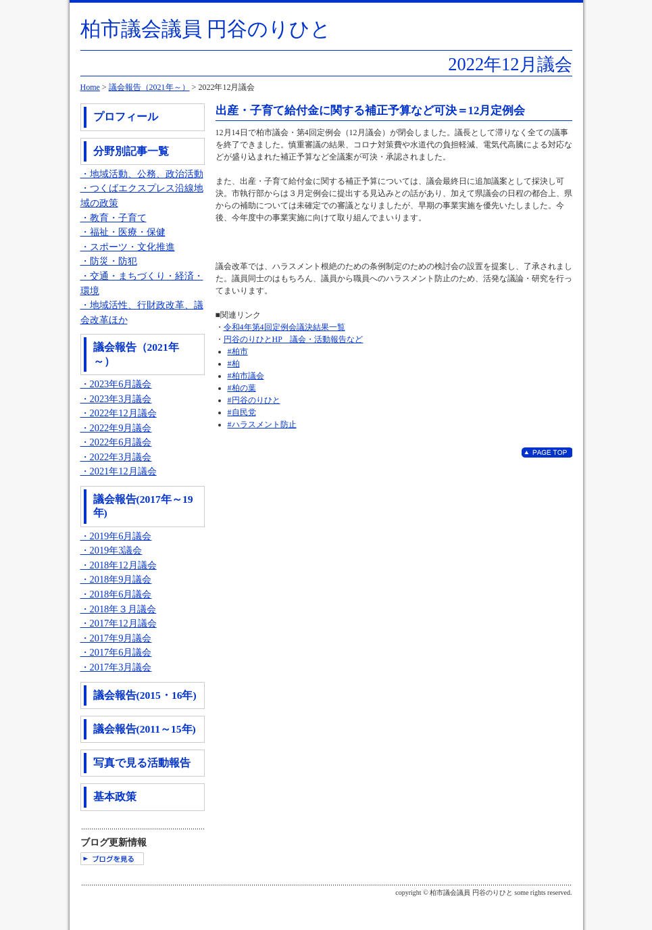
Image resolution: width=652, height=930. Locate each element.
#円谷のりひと (254, 400)
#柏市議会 (246, 376)
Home (90, 87)
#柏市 (238, 351)
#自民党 (242, 412)
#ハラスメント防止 (262, 424)
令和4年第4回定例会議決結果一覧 (284, 327)
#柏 (234, 363)
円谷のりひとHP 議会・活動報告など (293, 339)
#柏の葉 (242, 388)
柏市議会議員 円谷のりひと (206, 29)
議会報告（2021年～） (149, 87)
